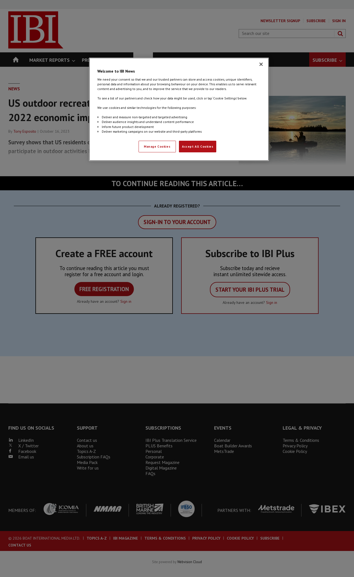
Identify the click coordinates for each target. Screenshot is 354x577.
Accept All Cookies (197, 146)
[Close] (261, 64)
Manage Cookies (157, 146)
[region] (179, 109)
